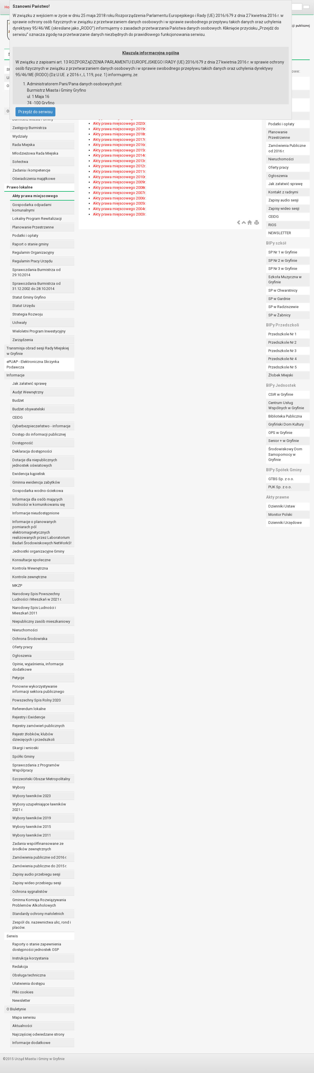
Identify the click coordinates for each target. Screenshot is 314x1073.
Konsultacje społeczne (31, 560)
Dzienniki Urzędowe (285, 522)
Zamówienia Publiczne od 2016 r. (287, 148)
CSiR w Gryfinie (280, 394)
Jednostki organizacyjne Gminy (38, 551)
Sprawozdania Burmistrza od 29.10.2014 (36, 272)
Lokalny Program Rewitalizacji (37, 218)
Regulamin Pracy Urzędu (32, 261)
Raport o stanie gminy (30, 244)
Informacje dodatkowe (31, 1043)
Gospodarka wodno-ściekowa (37, 491)
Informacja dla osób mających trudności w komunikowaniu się (38, 502)
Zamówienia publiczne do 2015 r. (39, 866)
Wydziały (20, 136)
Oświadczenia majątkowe (33, 178)
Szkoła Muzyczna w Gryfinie (285, 279)
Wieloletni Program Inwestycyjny (38, 331)
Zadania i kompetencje (31, 170)
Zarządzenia (22, 340)
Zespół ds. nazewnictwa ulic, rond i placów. (41, 925)
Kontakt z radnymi (283, 192)
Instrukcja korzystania (30, 958)
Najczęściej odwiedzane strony (38, 1034)
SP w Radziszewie (283, 307)
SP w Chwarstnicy (282, 290)
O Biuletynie (16, 1009)
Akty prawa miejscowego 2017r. (119, 139)
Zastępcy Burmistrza (29, 128)
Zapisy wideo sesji (283, 208)
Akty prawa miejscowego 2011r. (119, 171)
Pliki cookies (22, 992)
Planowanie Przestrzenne (33, 227)
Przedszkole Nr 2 (282, 342)
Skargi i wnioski (25, 748)
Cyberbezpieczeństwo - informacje (41, 426)
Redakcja (20, 966)
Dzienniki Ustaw (281, 506)
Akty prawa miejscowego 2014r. (119, 155)
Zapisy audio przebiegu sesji (36, 874)
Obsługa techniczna (29, 975)
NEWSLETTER (279, 233)
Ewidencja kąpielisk (28, 474)
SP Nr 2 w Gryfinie (282, 260)
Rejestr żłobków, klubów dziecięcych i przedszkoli (33, 737)
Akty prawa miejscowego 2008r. (119, 187)
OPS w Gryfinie (280, 432)
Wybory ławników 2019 (31, 818)
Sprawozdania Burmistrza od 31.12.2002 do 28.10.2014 (36, 286)
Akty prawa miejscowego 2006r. (119, 198)
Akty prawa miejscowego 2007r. (119, 193)
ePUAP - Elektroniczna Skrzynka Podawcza (33, 364)
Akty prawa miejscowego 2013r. (119, 161)
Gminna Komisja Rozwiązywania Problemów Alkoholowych (39, 902)
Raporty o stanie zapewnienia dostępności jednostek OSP (36, 947)
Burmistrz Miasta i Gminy (32, 119)
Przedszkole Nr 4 (282, 359)
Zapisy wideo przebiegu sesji (36, 883)
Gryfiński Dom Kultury (286, 424)
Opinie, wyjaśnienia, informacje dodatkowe (37, 667)
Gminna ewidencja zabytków (36, 482)
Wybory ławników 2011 (31, 835)
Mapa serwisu (24, 1017)
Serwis (12, 936)
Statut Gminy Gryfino (29, 297)
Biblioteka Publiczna (285, 416)
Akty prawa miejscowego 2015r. (119, 150)
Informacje (15, 375)
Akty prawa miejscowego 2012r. (119, 166)
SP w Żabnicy (279, 315)
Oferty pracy (22, 647)
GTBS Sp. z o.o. (281, 479)
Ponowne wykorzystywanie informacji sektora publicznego (38, 689)
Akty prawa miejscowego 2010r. (119, 177)
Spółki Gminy (23, 756)
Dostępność (22, 443)
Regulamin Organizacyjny (33, 252)
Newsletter (21, 1000)
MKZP (17, 585)
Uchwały (19, 322)
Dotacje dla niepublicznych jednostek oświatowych (34, 463)
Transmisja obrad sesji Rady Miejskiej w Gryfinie (38, 351)
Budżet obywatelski (28, 409)
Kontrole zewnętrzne (29, 577)
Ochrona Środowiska (29, 639)
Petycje (18, 678)
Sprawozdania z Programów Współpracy (35, 768)
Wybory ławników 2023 (31, 796)
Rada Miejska (23, 145)
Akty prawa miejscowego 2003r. (119, 214)
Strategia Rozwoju (27, 314)
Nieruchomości (25, 630)
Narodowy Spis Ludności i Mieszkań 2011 (34, 610)
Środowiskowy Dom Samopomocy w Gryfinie (285, 454)
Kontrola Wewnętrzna (30, 568)
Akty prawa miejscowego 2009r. (119, 182)
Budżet (18, 400)
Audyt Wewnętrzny (27, 392)
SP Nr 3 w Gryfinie (282, 268)
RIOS (272, 225)
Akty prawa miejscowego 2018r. (119, 134)
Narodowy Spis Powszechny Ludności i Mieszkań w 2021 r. (37, 596)
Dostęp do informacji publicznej (39, 434)
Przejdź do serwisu (35, 111)
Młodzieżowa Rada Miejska (35, 153)
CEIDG (17, 417)
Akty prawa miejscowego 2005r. (119, 203)
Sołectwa (20, 161)
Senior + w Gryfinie (283, 441)
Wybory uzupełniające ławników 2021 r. (39, 807)
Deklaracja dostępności (32, 451)
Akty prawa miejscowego (35, 196)
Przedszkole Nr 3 (282, 351)
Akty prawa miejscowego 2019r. (119, 129)
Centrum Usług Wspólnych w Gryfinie (286, 405)
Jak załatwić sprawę (29, 383)
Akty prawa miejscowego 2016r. (119, 145)
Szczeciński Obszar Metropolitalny (41, 779)
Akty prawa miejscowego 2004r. (119, 209)
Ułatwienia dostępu (28, 983)
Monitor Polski (280, 514)
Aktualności (22, 1026)
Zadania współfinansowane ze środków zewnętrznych (37, 846)
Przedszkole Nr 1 (282, 334)
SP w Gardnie (279, 299)
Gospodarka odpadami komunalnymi (31, 207)
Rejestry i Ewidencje (28, 717)
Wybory (18, 787)
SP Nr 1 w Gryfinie (282, 252)
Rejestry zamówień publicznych (38, 726)
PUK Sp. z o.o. (280, 487)
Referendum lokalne (29, 709)
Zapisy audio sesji (283, 200)
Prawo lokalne (20, 187)
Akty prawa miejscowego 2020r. (119, 123)
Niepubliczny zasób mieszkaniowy (41, 621)
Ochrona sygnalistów (29, 891)
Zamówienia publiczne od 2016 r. (39, 857)
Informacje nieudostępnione (35, 513)
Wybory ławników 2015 (31, 826)
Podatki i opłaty (25, 235)
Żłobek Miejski (280, 375)
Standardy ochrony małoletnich (38, 914)
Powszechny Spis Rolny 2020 (36, 700)
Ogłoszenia (22, 655)
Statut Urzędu (23, 305)
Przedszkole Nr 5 (282, 367)
